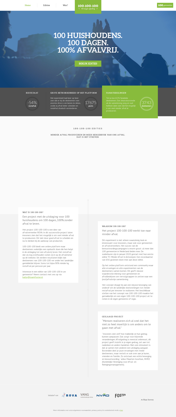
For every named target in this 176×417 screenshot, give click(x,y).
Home (28, 5)
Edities (46, 5)
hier (121, 410)
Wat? (65, 5)
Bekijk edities (88, 63)
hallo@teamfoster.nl (32, 277)
